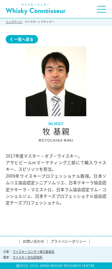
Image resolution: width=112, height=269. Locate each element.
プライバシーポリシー (68, 241)
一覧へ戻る (21, 39)
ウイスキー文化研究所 (27, 257)
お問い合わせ (33, 241)
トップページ (14, 22)
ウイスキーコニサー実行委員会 (33, 251)
